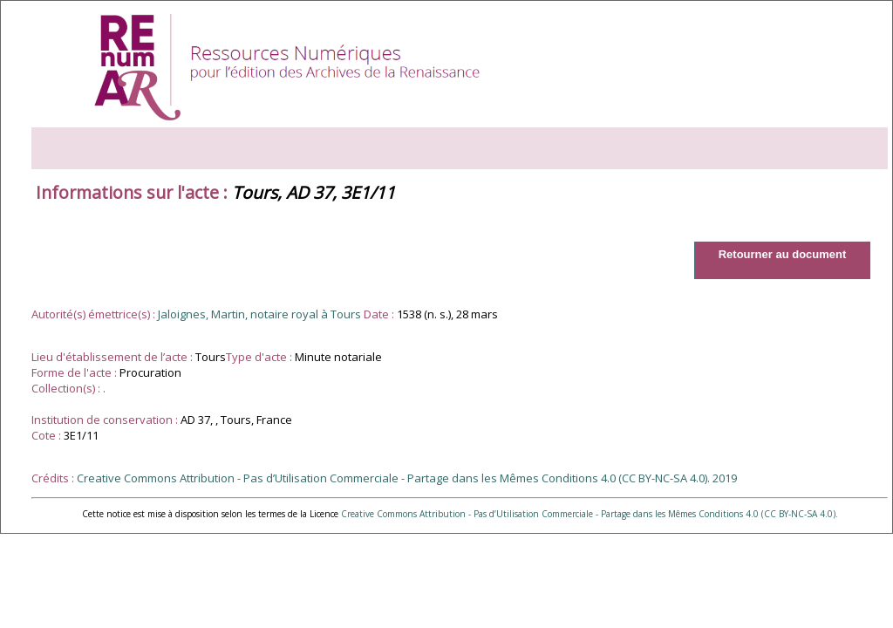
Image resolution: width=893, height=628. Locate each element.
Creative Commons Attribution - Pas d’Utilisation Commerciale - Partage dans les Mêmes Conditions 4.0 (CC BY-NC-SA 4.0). (589, 514)
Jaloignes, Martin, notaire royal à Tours (259, 314)
